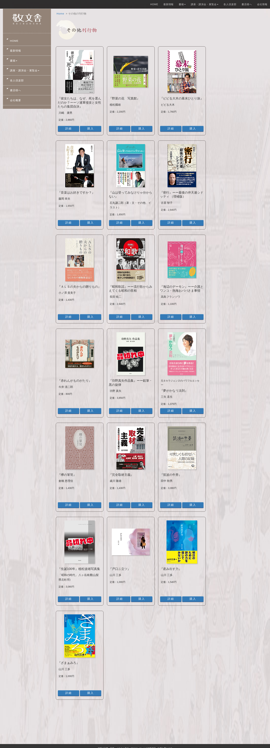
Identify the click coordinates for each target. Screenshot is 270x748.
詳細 (68, 128)
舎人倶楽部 (230, 4)
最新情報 (168, 4)
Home (60, 13)
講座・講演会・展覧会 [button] (204, 4)
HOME (154, 4)
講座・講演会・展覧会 (24, 70)
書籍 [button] (182, 4)
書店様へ (247, 4)
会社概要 (15, 100)
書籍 (13, 60)
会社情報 (262, 4)
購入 (90, 128)
